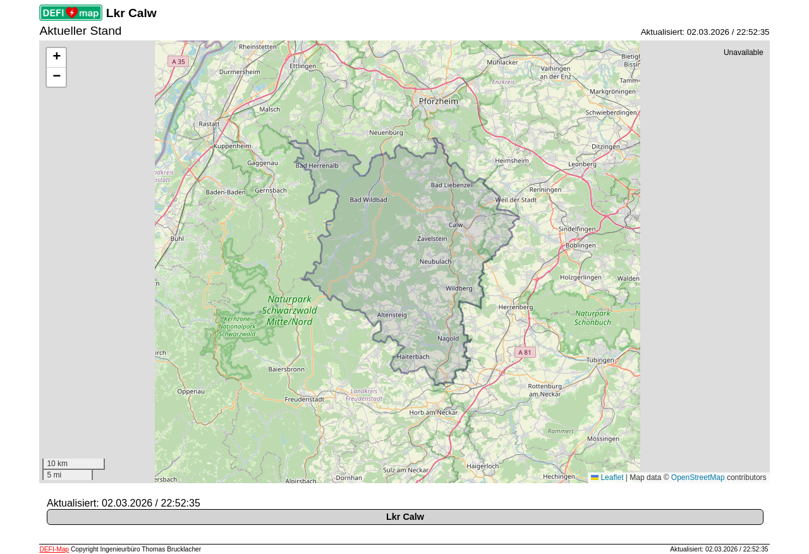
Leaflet (607, 477)
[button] (56, 58)
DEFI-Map (54, 549)
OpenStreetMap (698, 477)
